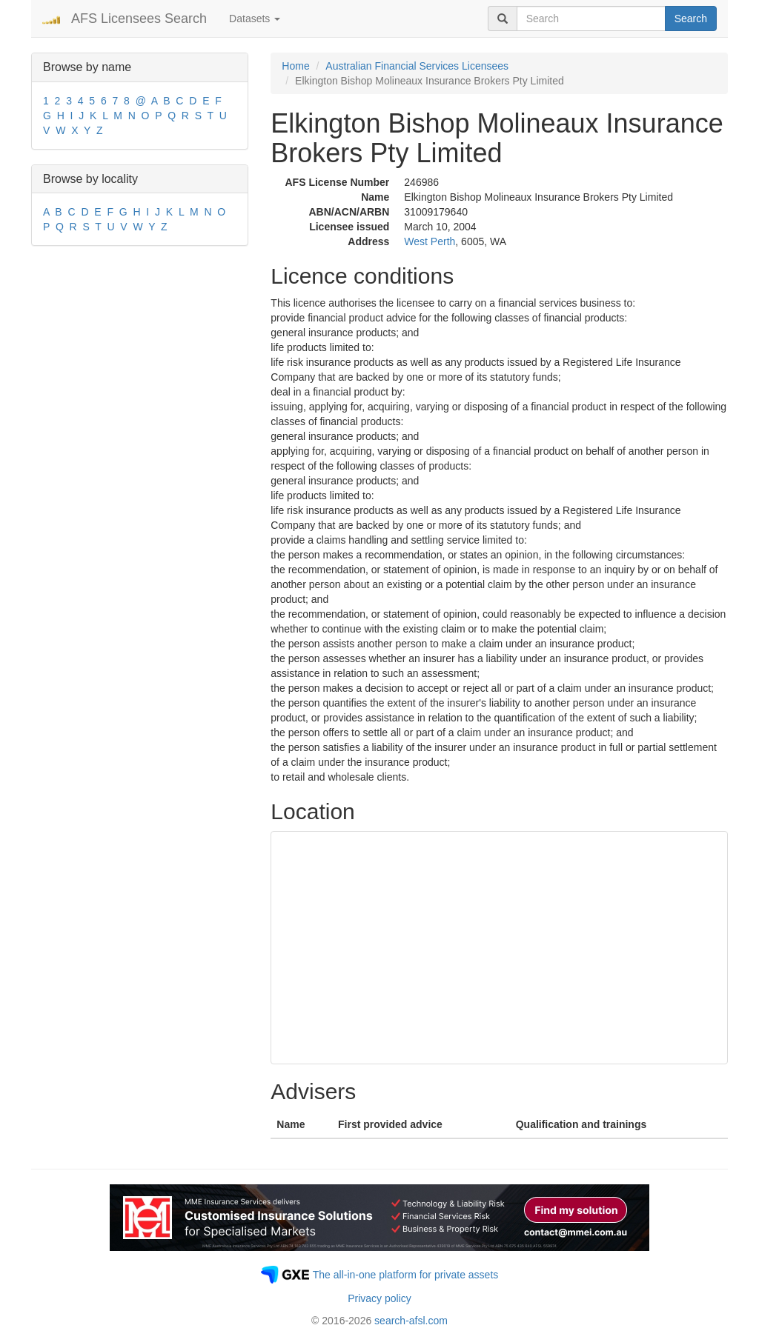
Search (691, 18)
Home (295, 66)
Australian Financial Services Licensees (416, 66)
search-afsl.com (411, 1321)
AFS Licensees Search (139, 18)
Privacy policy (379, 1298)
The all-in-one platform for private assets (406, 1275)
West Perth (429, 241)
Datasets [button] (254, 18)
